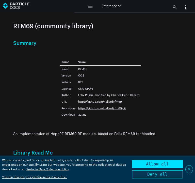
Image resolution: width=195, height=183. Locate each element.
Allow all (157, 164)
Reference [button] (111, 6)
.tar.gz (82, 114)
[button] (186, 7)
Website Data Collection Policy (47, 169)
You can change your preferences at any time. (34, 177)
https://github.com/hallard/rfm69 (100, 101)
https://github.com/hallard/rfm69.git (102, 108)
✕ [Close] (189, 169)
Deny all (157, 174)
